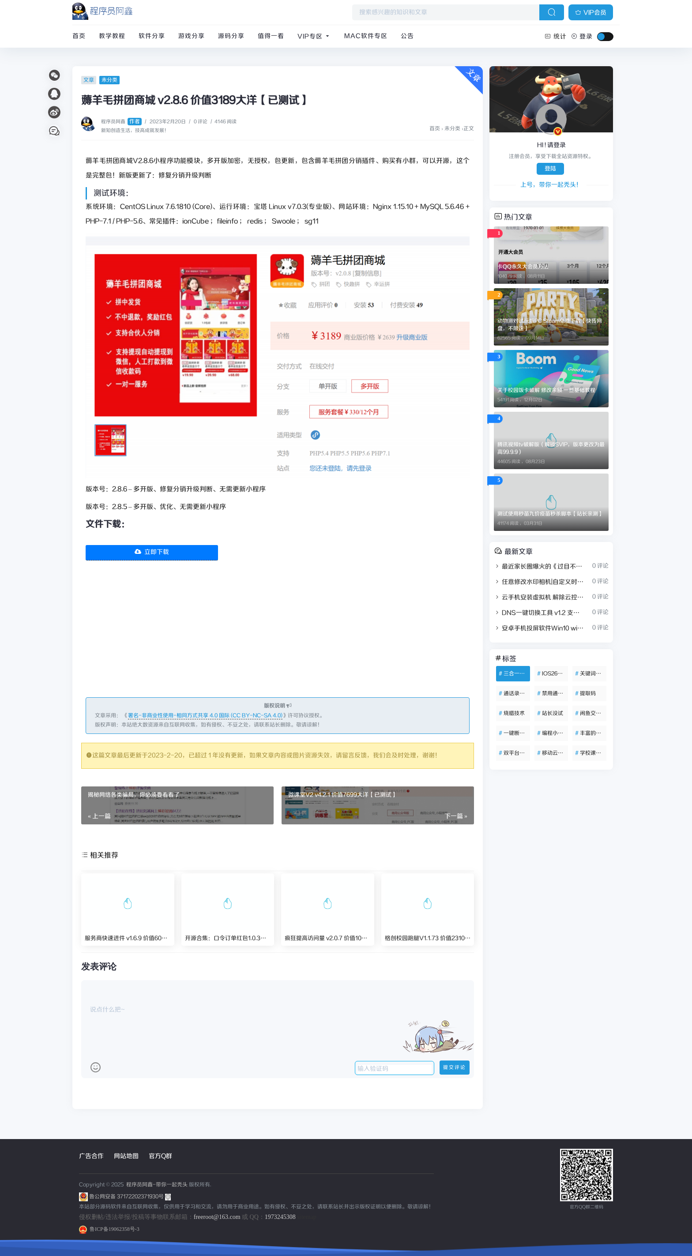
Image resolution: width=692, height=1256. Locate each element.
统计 (556, 36)
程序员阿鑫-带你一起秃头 (156, 1185)
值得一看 (271, 36)
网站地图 (126, 1156)
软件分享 (152, 36)
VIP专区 (314, 36)
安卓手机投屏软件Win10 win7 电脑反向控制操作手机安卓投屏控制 (539, 628)
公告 (407, 36)
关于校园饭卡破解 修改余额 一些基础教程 (546, 390)
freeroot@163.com (217, 1217)
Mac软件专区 (365, 36)
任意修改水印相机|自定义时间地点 (539, 582)
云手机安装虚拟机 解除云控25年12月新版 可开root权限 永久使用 (539, 597)
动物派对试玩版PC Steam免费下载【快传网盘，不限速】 (549, 324)
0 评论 (200, 121)
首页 (79, 36)
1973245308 (280, 1217)
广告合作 (91, 1156)
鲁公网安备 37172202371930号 (130, 1197)
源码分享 (231, 36)
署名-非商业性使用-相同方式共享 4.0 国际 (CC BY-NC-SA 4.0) (205, 715)
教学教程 (112, 36)
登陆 (550, 168)
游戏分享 (191, 36)
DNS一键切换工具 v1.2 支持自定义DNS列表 (539, 613)
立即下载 (152, 552)
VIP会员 (590, 12)
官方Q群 (160, 1156)
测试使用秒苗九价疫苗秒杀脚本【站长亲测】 (550, 514)
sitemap (306, 1217)
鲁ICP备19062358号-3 (109, 1229)
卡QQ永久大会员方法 (523, 267)
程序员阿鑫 (121, 121)
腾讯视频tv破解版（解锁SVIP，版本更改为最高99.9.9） (551, 448)
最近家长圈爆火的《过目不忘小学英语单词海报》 (539, 566)
